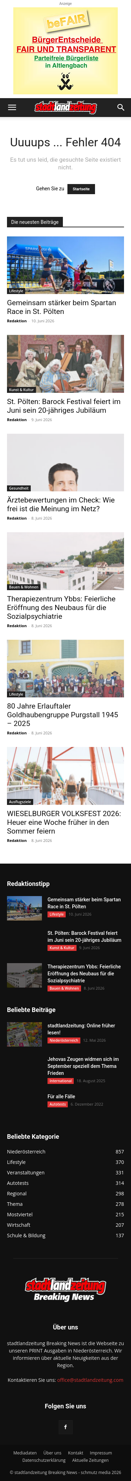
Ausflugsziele (20, 801)
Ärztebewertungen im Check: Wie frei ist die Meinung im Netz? (61, 504)
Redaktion (17, 320)
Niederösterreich (64, 1040)
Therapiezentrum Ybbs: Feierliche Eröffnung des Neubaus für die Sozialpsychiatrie (61, 608)
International (61, 1080)
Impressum (101, 1453)
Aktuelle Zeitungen (90, 1460)
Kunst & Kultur (21, 389)
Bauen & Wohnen (23, 587)
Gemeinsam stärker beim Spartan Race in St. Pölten (61, 307)
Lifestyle (16, 290)
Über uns (52, 1453)
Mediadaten (25, 1453)
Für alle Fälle (61, 1096)
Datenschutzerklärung (44, 1460)
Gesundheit (19, 488)
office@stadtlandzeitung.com (90, 1380)
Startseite (81, 189)
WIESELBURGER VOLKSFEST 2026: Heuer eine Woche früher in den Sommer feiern (64, 822)
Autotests (58, 1104)
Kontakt (75, 1453)
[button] (12, 107)
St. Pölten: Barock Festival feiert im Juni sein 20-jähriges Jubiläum (64, 406)
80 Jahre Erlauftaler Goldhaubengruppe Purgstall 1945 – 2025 (62, 715)
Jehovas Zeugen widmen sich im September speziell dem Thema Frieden (83, 1066)
